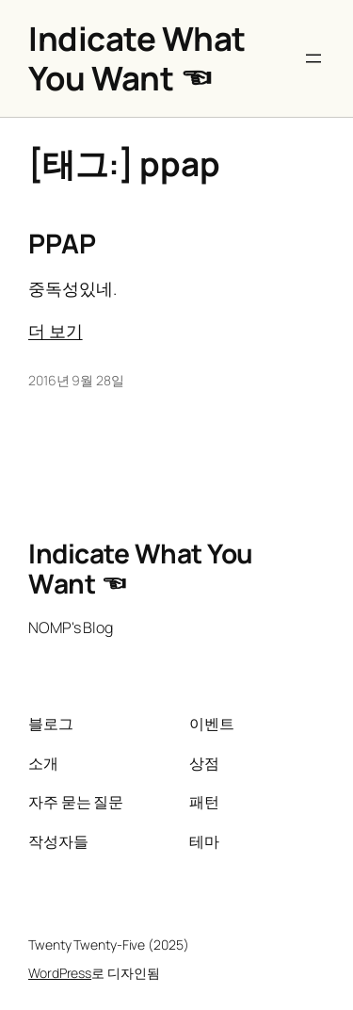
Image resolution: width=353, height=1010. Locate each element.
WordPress (59, 973)
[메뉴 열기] (313, 58)
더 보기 (55, 330)
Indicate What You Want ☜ (137, 58)
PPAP (62, 244)
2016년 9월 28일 (76, 380)
